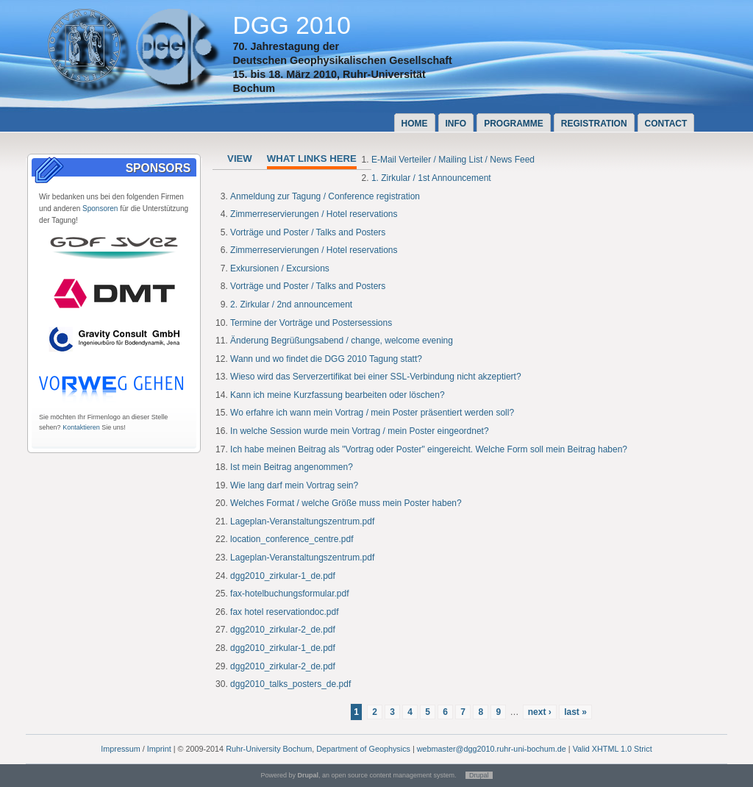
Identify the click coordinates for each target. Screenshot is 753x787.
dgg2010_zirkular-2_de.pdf (282, 629)
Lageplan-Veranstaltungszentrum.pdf (302, 521)
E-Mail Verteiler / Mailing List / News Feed (453, 159)
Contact (666, 123)
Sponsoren (100, 208)
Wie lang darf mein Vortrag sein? (294, 485)
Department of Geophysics (363, 748)
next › (540, 712)
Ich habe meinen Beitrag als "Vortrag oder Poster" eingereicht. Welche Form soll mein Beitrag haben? (428, 449)
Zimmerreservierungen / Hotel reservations (313, 214)
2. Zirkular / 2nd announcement (291, 304)
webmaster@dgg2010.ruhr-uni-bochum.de (491, 748)
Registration (594, 123)
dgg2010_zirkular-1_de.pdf (282, 576)
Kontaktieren (81, 427)
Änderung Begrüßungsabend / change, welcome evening (341, 340)
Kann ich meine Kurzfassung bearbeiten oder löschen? (337, 395)
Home (415, 123)
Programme (513, 123)
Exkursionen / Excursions (279, 268)
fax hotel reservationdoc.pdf (284, 612)
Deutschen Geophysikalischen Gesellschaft (342, 60)
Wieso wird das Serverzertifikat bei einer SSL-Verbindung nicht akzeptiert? (375, 376)
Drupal (479, 775)
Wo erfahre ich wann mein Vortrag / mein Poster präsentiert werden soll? (372, 412)
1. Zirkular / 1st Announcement (431, 178)
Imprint (159, 748)
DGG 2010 (291, 25)
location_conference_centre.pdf (291, 539)
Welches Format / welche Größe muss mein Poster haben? (346, 503)
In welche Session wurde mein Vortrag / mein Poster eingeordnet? (359, 431)
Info (456, 123)
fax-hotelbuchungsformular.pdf (289, 593)
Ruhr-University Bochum (269, 748)
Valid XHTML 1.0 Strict (612, 748)
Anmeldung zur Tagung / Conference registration (325, 196)
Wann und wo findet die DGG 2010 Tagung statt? (326, 359)
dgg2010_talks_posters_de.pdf (290, 684)
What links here (312, 158)
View (239, 158)
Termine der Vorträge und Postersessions (311, 323)
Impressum (120, 748)
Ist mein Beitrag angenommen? (291, 467)
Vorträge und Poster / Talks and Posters (307, 232)
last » (575, 712)
